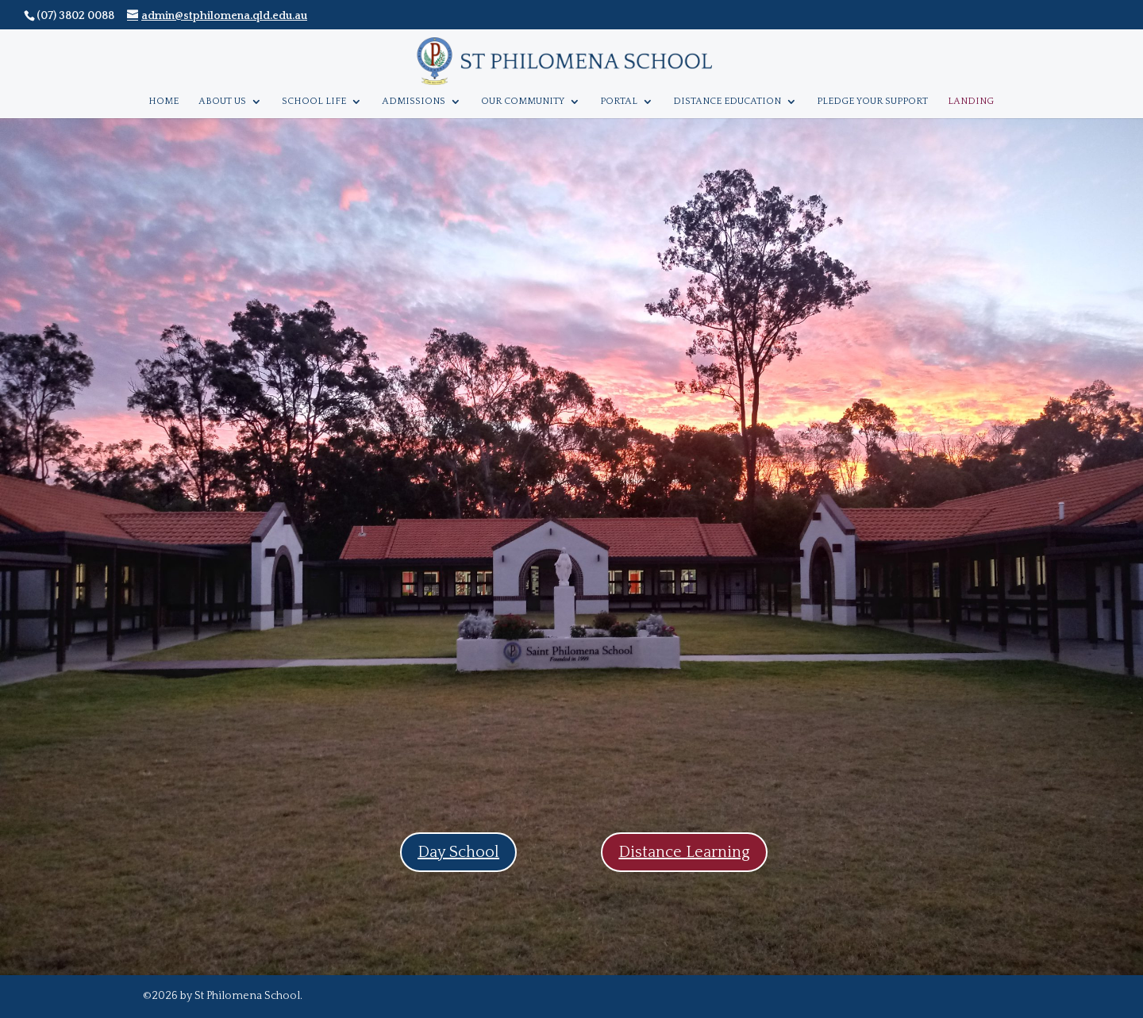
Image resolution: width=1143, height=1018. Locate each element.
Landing (971, 101)
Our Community (522, 101)
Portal (618, 101)
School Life (314, 101)
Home (163, 101)
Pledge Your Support (872, 101)
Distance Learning (684, 852)
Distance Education (727, 101)
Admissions (413, 101)
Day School (458, 852)
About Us (222, 101)
